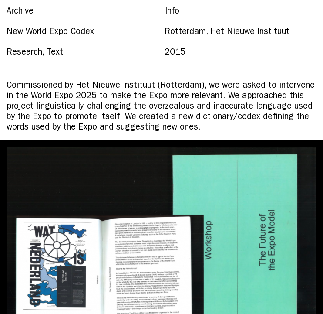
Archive (20, 11)
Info (172, 11)
